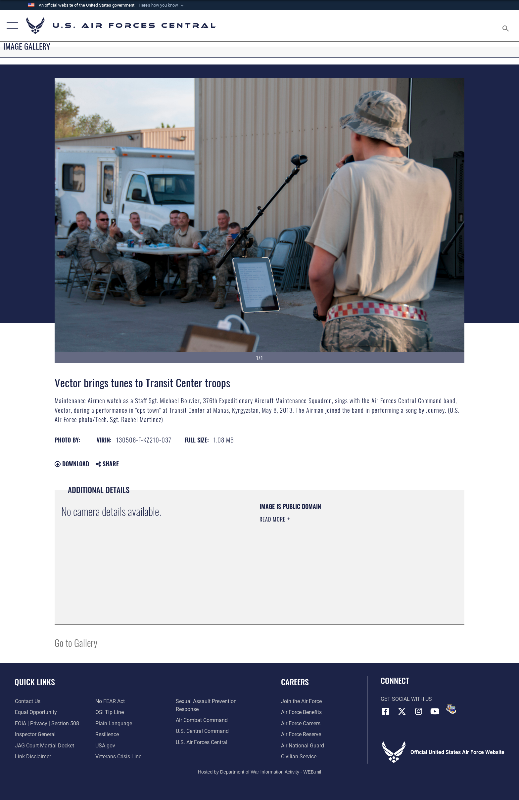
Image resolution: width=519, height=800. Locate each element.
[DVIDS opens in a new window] (451, 709)
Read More (273, 519)
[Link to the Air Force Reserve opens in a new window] (301, 734)
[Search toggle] (506, 26)
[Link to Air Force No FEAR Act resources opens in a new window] (110, 701)
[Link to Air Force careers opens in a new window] (300, 723)
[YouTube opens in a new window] (435, 711)
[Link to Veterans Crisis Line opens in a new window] (118, 756)
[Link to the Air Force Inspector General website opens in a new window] (35, 734)
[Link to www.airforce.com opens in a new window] (301, 701)
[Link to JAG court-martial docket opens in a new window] (44, 745)
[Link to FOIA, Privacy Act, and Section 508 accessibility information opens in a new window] (47, 723)
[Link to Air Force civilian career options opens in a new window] (298, 756)
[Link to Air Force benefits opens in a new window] (301, 712)
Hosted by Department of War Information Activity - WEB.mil (259, 772)
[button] (162, 5)
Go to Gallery (76, 642)
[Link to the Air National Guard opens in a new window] (302, 745)
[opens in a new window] (113, 723)
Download (72, 463)
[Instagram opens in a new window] (418, 711)
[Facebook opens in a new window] (386, 711)
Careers (295, 682)
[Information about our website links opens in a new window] (33, 756)
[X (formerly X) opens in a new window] (402, 711)
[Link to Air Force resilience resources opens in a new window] (107, 734)
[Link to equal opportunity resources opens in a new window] (36, 712)
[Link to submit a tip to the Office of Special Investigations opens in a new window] (109, 712)
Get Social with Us (406, 699)
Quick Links (35, 682)
